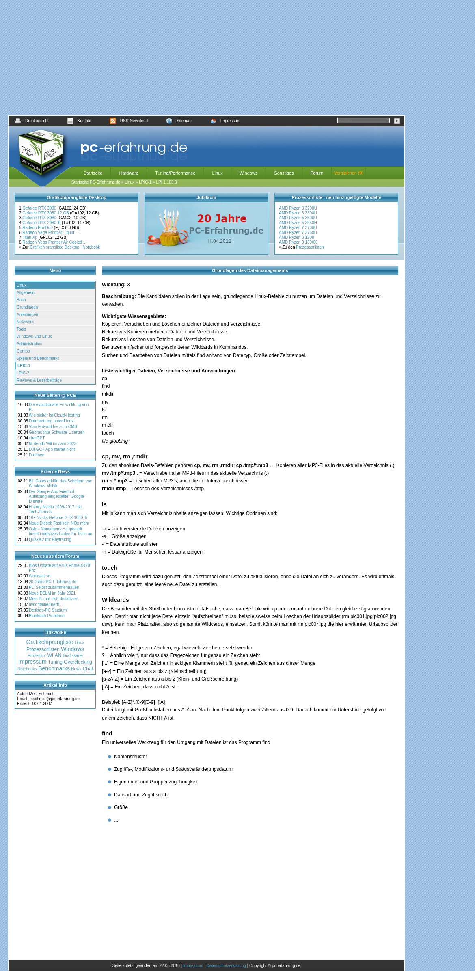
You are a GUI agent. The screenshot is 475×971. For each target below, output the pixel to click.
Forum (317, 173)
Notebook (91, 247)
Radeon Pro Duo (38, 227)
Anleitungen (27, 314)
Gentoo (23, 351)
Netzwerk (25, 322)
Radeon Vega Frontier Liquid (48, 232)
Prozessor (37, 655)
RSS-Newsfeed (129, 121)
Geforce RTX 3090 (39, 208)
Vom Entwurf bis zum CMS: (53, 426)
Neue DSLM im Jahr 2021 (52, 593)
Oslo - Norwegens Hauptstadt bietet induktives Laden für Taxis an (60, 531)
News (76, 669)
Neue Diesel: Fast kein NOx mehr (59, 523)
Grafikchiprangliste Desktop (54, 247)
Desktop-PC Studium (48, 610)
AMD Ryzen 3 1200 (296, 237)
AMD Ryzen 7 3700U (298, 227)
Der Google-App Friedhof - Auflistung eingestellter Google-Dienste (57, 496)
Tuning (55, 662)
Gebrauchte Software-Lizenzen (57, 432)
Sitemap (179, 121)
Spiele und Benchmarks (38, 358)
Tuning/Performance (175, 173)
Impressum (225, 121)
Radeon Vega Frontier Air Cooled (52, 242)
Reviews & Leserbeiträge (39, 380)
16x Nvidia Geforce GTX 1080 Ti (58, 517)
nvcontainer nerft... (46, 604)
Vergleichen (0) (348, 173)
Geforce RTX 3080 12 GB (46, 213)
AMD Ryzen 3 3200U (298, 208)
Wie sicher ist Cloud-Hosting (54, 415)
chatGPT (37, 438)
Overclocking (78, 662)
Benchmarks (54, 668)
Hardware (128, 173)
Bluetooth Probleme (47, 616)
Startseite (93, 173)
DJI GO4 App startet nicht (52, 449)
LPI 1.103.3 (166, 182)
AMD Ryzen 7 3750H (298, 232)
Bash (21, 300)
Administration (29, 344)
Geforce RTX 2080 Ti (42, 223)
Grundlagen (27, 307)
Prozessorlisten (310, 247)
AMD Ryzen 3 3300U (298, 213)
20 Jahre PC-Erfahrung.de (52, 582)
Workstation (39, 576)
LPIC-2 (23, 373)
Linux (217, 173)
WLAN (55, 655)
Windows (249, 173)
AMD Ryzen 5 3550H (298, 223)
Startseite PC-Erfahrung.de (95, 182)
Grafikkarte (73, 655)
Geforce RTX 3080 (39, 218)
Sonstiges (284, 173)
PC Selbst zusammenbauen (54, 587)
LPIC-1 (145, 182)
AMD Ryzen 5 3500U (298, 218)
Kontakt (79, 121)
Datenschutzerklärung (226, 965)
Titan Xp (30, 237)
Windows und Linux (34, 336)
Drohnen (36, 455)
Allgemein (26, 292)
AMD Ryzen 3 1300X (298, 242)
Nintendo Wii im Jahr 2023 (52, 443)
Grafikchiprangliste (49, 642)
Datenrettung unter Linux (51, 421)
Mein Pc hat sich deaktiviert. (54, 599)
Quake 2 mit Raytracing (50, 539)
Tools (21, 329)
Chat (88, 669)
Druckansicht (32, 121)
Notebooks (27, 669)
